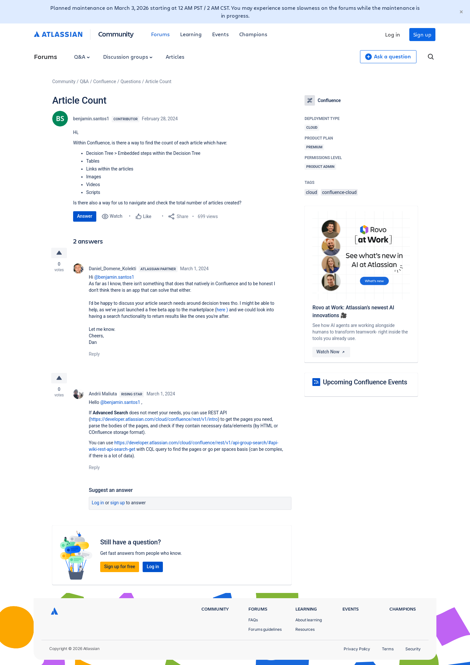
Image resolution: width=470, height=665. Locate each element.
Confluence (104, 81)
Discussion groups (128, 56)
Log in (392, 34)
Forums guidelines (265, 629)
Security (413, 648)
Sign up (422, 34)
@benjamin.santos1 (114, 277)
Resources (305, 629)
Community (116, 33)
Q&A (82, 56)
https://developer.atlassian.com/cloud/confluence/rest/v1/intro (154, 419)
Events (220, 34)
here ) (222, 309)
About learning (308, 619)
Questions (130, 81)
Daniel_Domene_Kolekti (112, 268)
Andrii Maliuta (103, 393)
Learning (191, 34)
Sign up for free (119, 566)
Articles (175, 56)
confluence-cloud (339, 192)
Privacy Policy (357, 648)
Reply (94, 354)
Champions (253, 34)
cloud (311, 192)
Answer (84, 216)
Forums (160, 34)
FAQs (253, 619)
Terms (388, 648)
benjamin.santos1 (91, 118)
